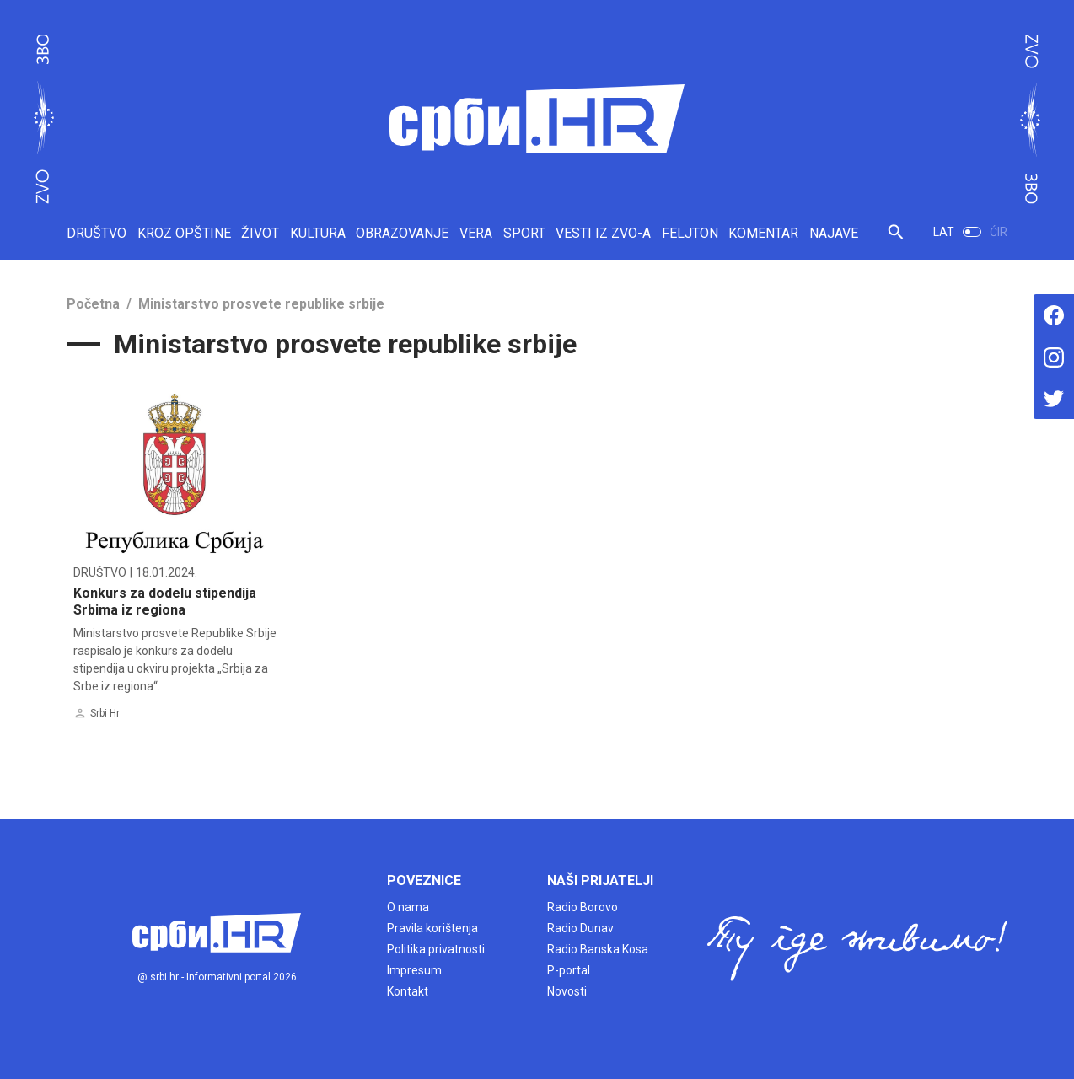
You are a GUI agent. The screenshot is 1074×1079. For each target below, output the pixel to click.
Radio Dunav (580, 928)
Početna (93, 304)
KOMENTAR (763, 233)
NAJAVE (833, 233)
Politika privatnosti (436, 949)
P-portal (568, 970)
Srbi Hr (105, 713)
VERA (475, 233)
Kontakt (407, 991)
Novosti (567, 991)
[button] (895, 239)
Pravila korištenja (432, 928)
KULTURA (318, 233)
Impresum (414, 970)
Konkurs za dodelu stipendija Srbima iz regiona (164, 601)
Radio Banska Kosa (597, 949)
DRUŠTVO (96, 233)
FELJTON (690, 233)
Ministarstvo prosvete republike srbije (261, 304)
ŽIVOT (260, 233)
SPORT (524, 233)
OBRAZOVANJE (402, 233)
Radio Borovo (582, 907)
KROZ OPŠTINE (184, 233)
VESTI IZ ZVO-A (603, 233)
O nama (408, 907)
